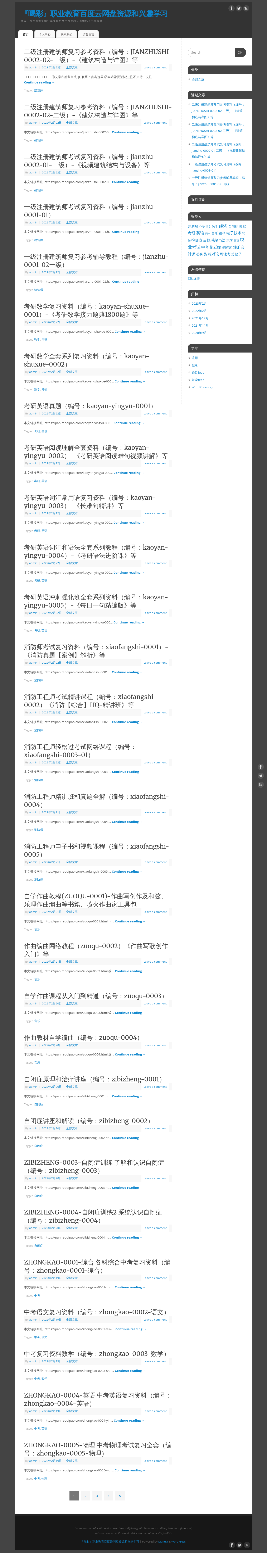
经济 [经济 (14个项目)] (223, 226)
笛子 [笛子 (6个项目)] (238, 254)
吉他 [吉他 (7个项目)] (206, 239)
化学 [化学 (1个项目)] (202, 226)
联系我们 (66, 34)
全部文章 (72, 67)
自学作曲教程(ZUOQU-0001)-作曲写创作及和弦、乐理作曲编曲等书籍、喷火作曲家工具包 (95, 900)
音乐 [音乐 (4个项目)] (214, 233)
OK (239, 52)
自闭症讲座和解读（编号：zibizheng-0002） (89, 1121)
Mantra (163, 1541)
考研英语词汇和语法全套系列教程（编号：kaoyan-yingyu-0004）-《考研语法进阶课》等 (96, 551)
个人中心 (44, 34)
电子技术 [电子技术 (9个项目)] (233, 232)
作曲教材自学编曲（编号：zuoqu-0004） (83, 1037)
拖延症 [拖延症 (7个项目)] (215, 247)
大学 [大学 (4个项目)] (229, 240)
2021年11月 (200, 325)
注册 (195, 358)
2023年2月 (199, 303)
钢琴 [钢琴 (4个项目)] (222, 233)
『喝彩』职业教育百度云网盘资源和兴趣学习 (94, 13)
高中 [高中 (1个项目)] (207, 233)
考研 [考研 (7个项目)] (191, 232)
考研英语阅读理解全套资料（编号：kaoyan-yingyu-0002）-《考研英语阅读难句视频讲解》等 (96, 452)
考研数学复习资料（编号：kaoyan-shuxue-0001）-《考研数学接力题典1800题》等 (86, 310)
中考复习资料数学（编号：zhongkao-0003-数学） (97, 1354)
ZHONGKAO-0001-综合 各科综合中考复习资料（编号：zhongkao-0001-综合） (97, 1266)
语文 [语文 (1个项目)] (208, 226)
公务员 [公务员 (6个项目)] (201, 254)
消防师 (38, 680)
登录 (195, 365)
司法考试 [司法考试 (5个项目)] (227, 254)
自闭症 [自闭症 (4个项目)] (233, 226)
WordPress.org (202, 387)
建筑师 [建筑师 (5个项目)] (193, 226)
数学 (37, 339)
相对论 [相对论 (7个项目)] (213, 253)
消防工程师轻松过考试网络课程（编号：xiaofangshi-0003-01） (80, 751)
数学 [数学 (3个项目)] (215, 226)
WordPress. (178, 1541)
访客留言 (88, 34)
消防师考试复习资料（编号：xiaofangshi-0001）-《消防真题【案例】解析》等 (96, 651)
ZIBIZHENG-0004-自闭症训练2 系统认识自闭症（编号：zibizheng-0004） (93, 1216)
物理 (44, 1478)
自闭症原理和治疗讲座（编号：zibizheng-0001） (94, 1079)
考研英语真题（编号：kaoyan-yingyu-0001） (90, 406)
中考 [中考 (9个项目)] (205, 247)
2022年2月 (199, 311)
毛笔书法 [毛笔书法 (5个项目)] (218, 240)
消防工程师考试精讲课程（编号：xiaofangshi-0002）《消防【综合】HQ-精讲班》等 (90, 701)
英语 (44, 431)
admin (33, 67)
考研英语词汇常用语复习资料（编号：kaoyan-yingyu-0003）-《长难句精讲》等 (90, 502)
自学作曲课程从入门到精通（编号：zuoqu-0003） (96, 996)
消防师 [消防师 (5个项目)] (227, 247)
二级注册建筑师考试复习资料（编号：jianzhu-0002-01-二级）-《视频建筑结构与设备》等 (90, 161)
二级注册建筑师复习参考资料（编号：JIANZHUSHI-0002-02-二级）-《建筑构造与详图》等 (98, 56)
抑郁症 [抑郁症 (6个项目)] (196, 240)
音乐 (37, 929)
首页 (26, 34)
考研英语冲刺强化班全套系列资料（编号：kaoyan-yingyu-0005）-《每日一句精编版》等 (96, 601)
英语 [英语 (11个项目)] (200, 233)
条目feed (198, 372)
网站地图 (194, 278)
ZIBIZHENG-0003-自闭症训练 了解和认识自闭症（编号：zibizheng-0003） (94, 1166)
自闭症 (38, 1104)
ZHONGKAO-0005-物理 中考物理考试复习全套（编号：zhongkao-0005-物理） (98, 1449)
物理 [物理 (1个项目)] (236, 240)
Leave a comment (155, 67)
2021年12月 (200, 318)
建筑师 (38, 90)
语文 (44, 1337)
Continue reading (39, 82)
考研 (44, 339)
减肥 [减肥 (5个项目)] (242, 226)
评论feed (198, 380)
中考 (37, 1295)
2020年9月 (199, 333)
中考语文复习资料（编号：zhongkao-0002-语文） (97, 1312)
